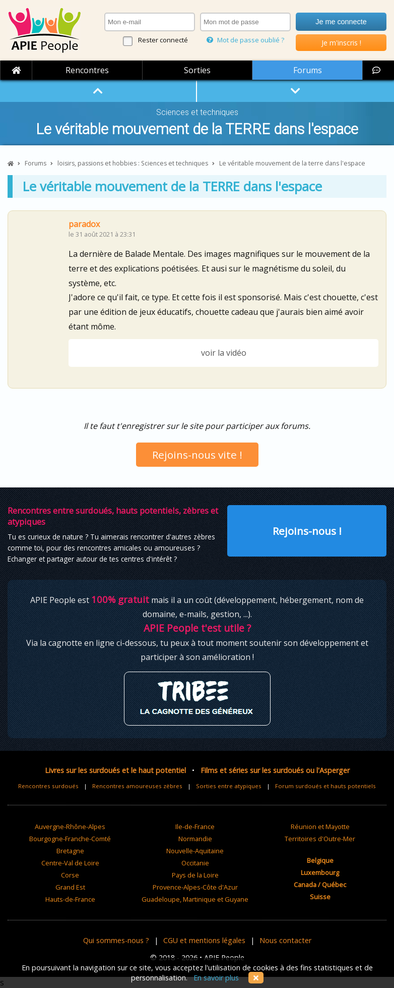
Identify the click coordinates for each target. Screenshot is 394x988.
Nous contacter (285, 940)
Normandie (195, 838)
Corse (70, 875)
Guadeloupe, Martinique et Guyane (195, 899)
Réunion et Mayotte (320, 826)
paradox (84, 224)
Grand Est (70, 887)
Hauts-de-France (70, 899)
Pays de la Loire (195, 875)
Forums (307, 70)
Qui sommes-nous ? (116, 940)
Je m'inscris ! (341, 42)
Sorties (197, 70)
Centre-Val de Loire (70, 862)
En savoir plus (216, 977)
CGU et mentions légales (204, 940)
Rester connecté (163, 39)
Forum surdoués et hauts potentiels (325, 786)
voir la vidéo (223, 352)
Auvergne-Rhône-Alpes (70, 826)
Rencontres (87, 70)
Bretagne (70, 850)
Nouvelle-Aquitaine (195, 850)
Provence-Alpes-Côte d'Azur (195, 887)
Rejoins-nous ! (307, 531)
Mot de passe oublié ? (245, 39)
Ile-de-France (195, 826)
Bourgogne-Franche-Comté (70, 838)
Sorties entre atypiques (228, 786)
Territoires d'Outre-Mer (320, 838)
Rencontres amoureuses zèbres (137, 786)
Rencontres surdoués (48, 786)
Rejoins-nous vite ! (197, 455)
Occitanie (195, 862)
